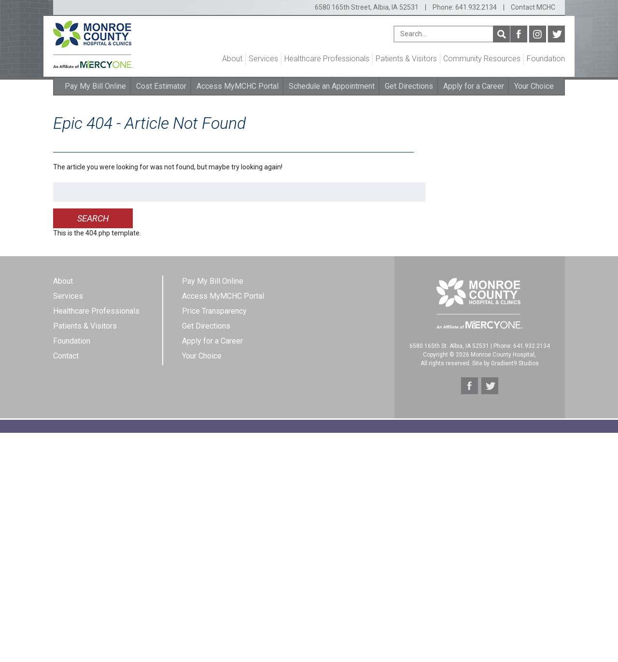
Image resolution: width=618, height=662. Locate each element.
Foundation (546, 58)
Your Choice (534, 86)
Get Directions (409, 86)
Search (501, 34)
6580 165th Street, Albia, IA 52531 (367, 7)
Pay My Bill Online (95, 86)
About (232, 58)
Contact (66, 355)
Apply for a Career (473, 86)
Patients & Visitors (406, 58)
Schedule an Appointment (332, 86)
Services (263, 58)
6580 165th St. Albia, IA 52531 (449, 346)
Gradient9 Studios (515, 363)
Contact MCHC (533, 7)
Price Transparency (214, 311)
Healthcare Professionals (326, 58)
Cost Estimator (161, 86)
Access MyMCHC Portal (238, 86)
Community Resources (481, 58)
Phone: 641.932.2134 (465, 7)
